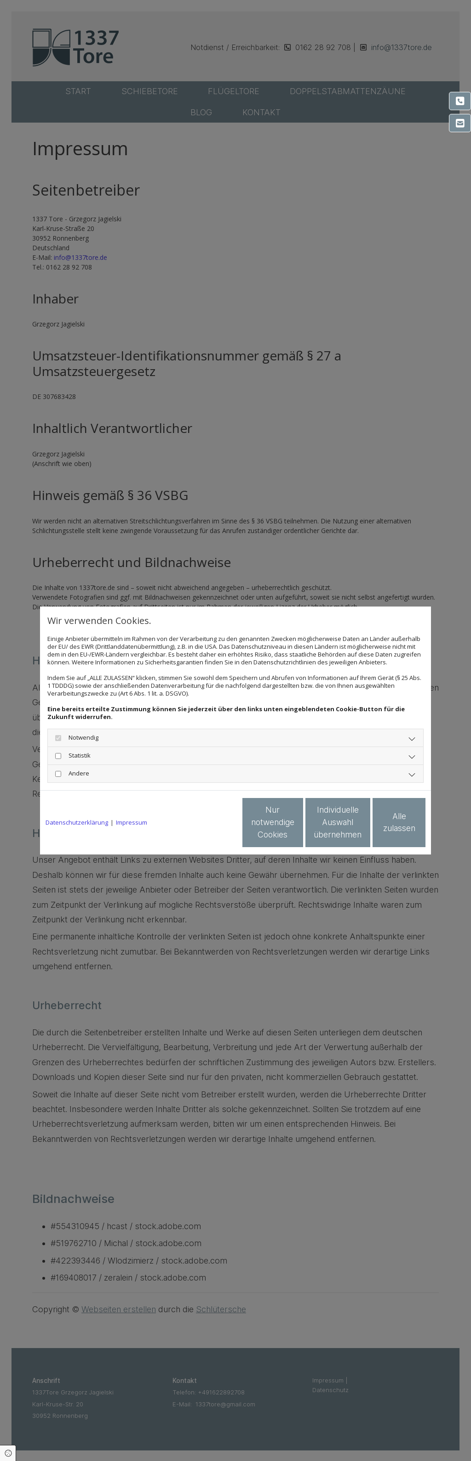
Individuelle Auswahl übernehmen (296, 822)
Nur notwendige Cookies (208, 823)
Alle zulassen (383, 822)
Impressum (131, 822)
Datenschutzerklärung (77, 822)
